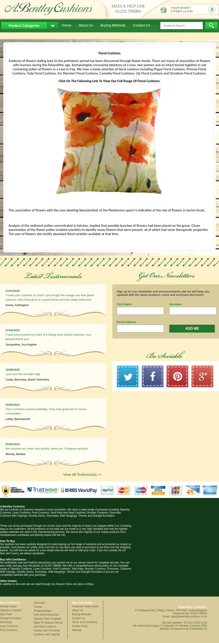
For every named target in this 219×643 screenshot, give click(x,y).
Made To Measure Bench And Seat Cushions (48, 624)
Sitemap (77, 630)
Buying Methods (112, 25)
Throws (38, 606)
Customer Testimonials (85, 606)
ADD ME (192, 328)
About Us (86, 25)
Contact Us (141, 25)
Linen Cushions (9, 626)
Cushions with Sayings (47, 634)
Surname (175, 304)
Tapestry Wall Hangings (47, 618)
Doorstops (6, 622)
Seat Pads (6, 614)
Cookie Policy (80, 626)
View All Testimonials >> (82, 474)
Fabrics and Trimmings (47, 630)
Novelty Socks (8, 606)
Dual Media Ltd (198, 628)
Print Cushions (8, 630)
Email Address (126, 322)
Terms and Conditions (84, 622)
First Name (124, 304)
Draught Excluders (11, 618)
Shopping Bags (42, 610)
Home (66, 25)
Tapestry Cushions (11, 610)
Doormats (39, 602)
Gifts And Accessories (46, 614)
